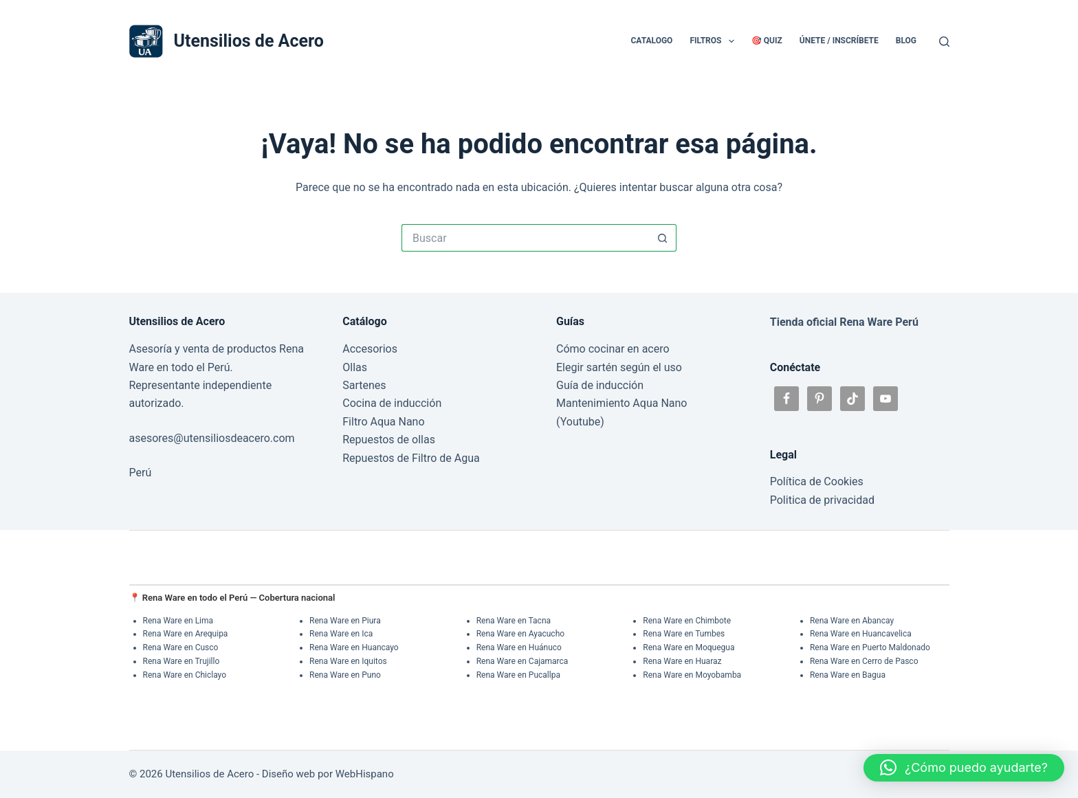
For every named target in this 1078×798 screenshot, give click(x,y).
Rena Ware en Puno (345, 675)
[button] (964, 768)
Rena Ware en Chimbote (687, 620)
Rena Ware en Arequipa (185, 634)
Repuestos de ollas (388, 439)
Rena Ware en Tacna (513, 620)
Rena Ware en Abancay (852, 620)
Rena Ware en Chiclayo (185, 675)
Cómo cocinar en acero (613, 348)
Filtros (714, 41)
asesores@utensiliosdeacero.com (212, 438)
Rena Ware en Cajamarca (522, 661)
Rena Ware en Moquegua (688, 647)
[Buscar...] (525, 238)
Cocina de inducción (391, 403)
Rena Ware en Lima (178, 620)
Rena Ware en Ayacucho (520, 634)
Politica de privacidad (822, 500)
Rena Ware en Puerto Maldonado (870, 647)
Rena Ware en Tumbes (684, 634)
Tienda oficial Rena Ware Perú (844, 322)
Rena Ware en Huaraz (682, 661)
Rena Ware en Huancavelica (861, 634)
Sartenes (364, 385)
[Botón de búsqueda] (662, 238)
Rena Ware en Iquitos (348, 661)
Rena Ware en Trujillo (181, 661)
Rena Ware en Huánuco (519, 647)
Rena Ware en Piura (345, 620)
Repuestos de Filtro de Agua (410, 458)
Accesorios (369, 348)
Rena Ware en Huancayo (354, 647)
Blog (906, 40)
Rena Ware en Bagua (848, 675)
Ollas (354, 367)
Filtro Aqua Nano (383, 421)
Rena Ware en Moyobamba (692, 675)
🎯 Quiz (766, 40)
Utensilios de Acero (249, 41)
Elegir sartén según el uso (619, 367)
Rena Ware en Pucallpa (518, 675)
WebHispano (365, 774)
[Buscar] (944, 41)
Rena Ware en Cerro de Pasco (864, 661)
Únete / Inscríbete (839, 40)
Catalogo (651, 40)
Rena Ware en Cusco (181, 647)
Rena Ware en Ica (341, 634)
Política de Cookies (817, 481)
